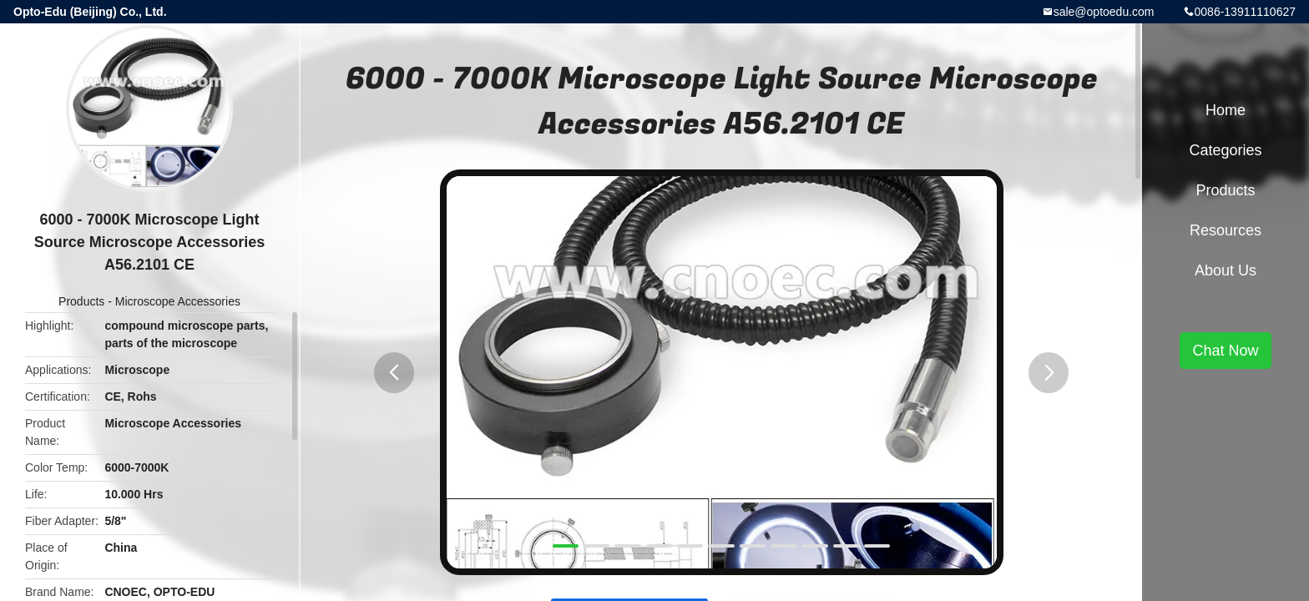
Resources (1225, 230)
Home (1225, 110)
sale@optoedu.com (1104, 11)
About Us (1225, 270)
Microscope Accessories (177, 301)
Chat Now (1225, 350)
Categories (1225, 150)
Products (81, 301)
